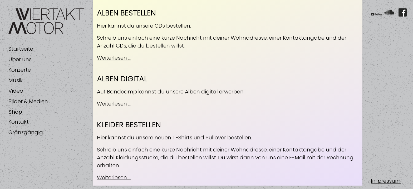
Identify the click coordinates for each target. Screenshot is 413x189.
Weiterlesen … (114, 57)
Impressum (386, 181)
